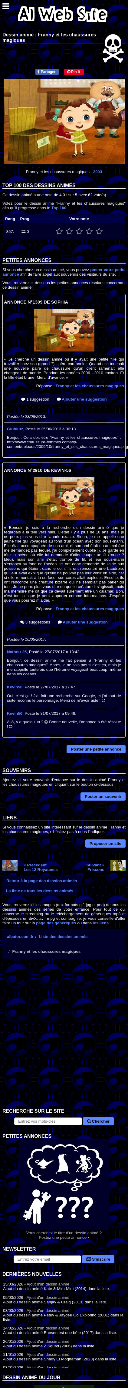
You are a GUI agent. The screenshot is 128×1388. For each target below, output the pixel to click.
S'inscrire (98, 1259)
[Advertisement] (64, 1038)
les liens (101, 923)
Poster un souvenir (103, 796)
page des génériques (56, 923)
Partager (46, 72)
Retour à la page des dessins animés (41, 881)
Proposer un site (105, 843)
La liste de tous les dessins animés (39, 891)
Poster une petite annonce (96, 749)
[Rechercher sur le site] (48, 1121)
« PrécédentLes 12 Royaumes (41, 867)
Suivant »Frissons (95, 867)
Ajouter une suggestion (82, 399)
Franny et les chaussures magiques (90, 386)
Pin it (73, 72)
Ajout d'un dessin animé (48, 1284)
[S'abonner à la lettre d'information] (47, 1259)
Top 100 (58, 208)
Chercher (98, 1121)
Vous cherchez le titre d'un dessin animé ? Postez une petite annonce (64, 1189)
